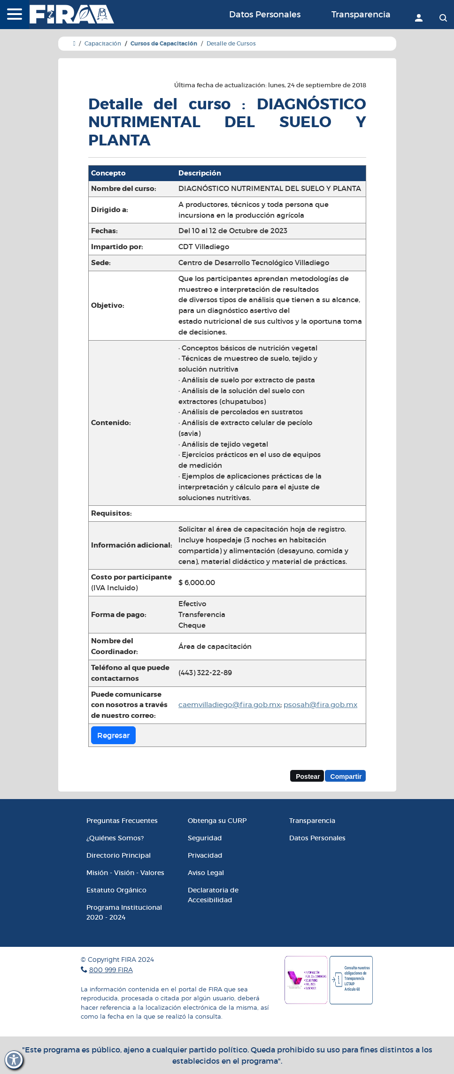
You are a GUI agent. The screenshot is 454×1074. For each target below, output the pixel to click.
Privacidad (205, 855)
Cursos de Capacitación (164, 43)
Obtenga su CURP (217, 820)
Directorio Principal (118, 855)
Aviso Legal (206, 872)
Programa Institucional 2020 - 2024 (124, 912)
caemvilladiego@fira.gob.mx (229, 704)
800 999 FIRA (111, 970)
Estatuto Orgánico (116, 890)
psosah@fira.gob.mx (320, 704)
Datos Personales (264, 14)
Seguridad (205, 838)
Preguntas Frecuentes (122, 820)
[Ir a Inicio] (74, 43)
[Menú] (14, 15)
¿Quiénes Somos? (115, 838)
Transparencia (361, 14)
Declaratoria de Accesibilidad (213, 895)
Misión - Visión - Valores (125, 872)
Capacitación (103, 43)
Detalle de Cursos (231, 43)
